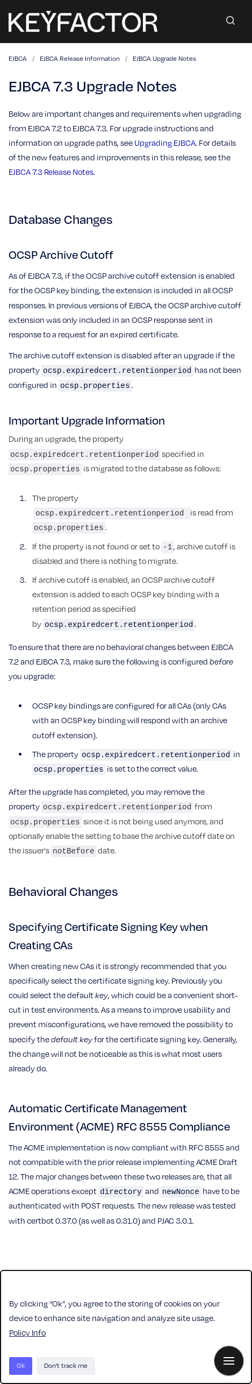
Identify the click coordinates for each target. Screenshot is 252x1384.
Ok (21, 1365)
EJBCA (18, 58)
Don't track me (66, 1365)
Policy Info (27, 1332)
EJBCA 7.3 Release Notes (51, 171)
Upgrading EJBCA (165, 142)
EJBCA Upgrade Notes (164, 58)
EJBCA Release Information (80, 58)
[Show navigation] (228, 1360)
